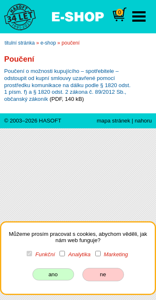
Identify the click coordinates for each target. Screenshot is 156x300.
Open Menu (139, 16)
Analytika (79, 254)
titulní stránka (20, 43)
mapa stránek (113, 121)
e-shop (48, 43)
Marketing (116, 254)
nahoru (143, 121)
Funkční (45, 254)
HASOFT (50, 121)
